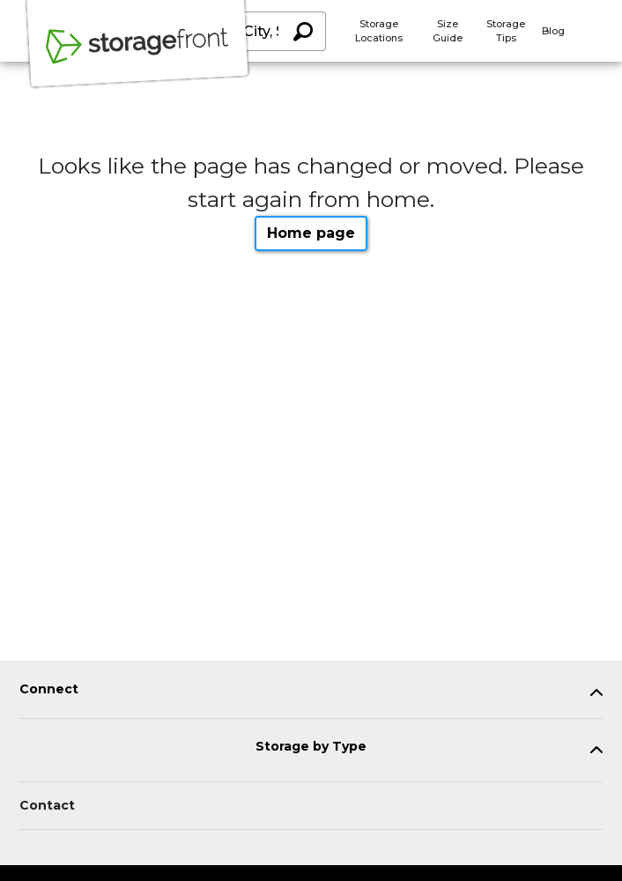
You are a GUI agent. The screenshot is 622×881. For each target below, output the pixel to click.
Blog (553, 31)
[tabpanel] (311, 693)
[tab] (311, 693)
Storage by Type (311, 746)
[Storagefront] (137, 55)
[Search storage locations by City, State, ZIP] (302, 31)
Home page (311, 233)
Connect (48, 689)
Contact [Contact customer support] (47, 805)
